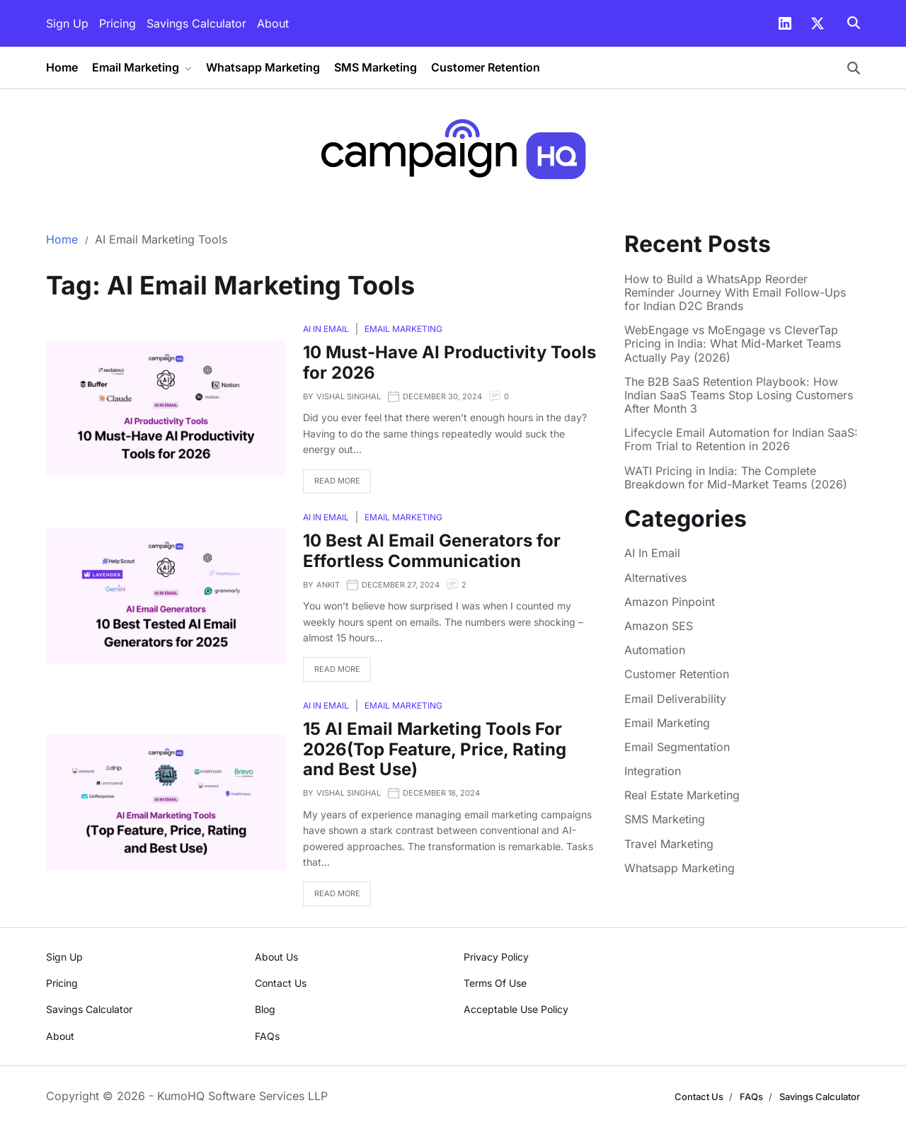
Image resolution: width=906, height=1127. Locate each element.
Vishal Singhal (348, 396)
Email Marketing (142, 67)
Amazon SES (658, 626)
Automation (654, 650)
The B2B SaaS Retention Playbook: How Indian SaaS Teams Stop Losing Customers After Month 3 (738, 395)
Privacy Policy (496, 957)
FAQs (267, 1036)
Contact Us (280, 983)
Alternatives (655, 578)
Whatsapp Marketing (263, 67)
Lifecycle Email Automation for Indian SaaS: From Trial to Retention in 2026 (741, 439)
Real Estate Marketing (682, 795)
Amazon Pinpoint (669, 602)
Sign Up (67, 23)
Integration (652, 771)
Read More (337, 481)
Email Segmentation (677, 747)
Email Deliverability (675, 699)
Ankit (328, 585)
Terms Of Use (495, 983)
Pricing (117, 23)
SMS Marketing (375, 67)
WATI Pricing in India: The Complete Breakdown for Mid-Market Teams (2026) (735, 477)
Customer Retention (485, 67)
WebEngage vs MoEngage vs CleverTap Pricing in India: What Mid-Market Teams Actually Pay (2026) (732, 344)
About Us (276, 957)
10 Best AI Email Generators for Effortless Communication (432, 550)
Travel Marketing (668, 844)
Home (62, 67)
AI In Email (326, 329)
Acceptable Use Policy (516, 1009)
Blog (265, 1009)
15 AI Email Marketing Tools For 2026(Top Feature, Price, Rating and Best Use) (434, 749)
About (273, 23)
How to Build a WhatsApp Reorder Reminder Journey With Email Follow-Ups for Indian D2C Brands (735, 293)
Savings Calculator (196, 23)
